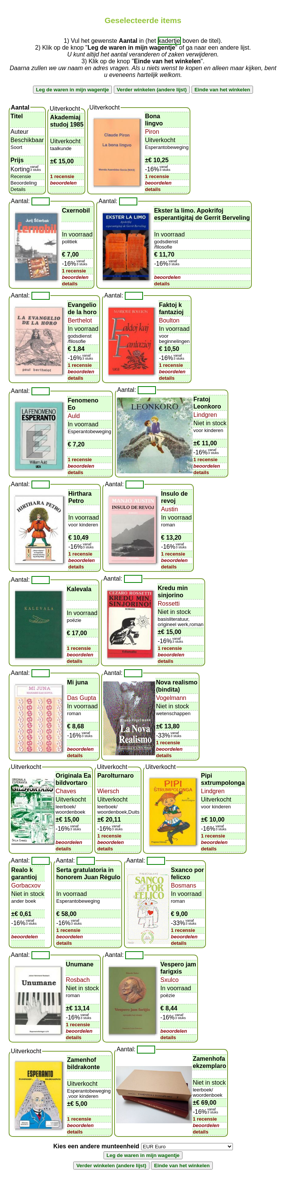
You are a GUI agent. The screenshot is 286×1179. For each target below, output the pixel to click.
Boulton (169, 320)
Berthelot (80, 320)
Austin (169, 509)
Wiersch (108, 791)
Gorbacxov (26, 885)
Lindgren (205, 415)
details (152, 189)
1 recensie (62, 176)
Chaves (66, 791)
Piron (152, 131)
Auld (74, 416)
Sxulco (169, 980)
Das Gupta (81, 698)
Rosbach (78, 980)
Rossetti (169, 603)
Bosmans (183, 885)
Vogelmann (171, 698)
